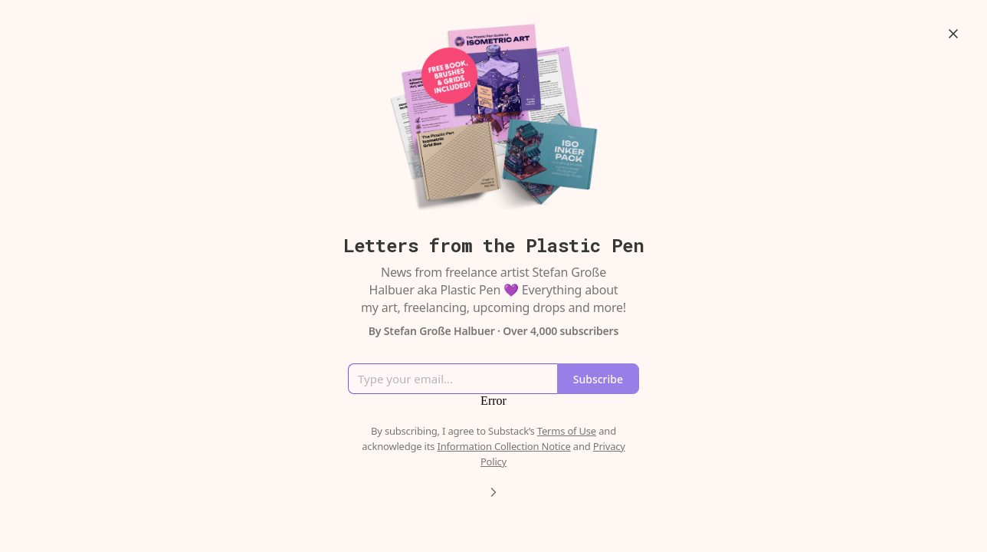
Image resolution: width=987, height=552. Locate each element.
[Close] (953, 33)
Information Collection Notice (503, 446)
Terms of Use (566, 431)
